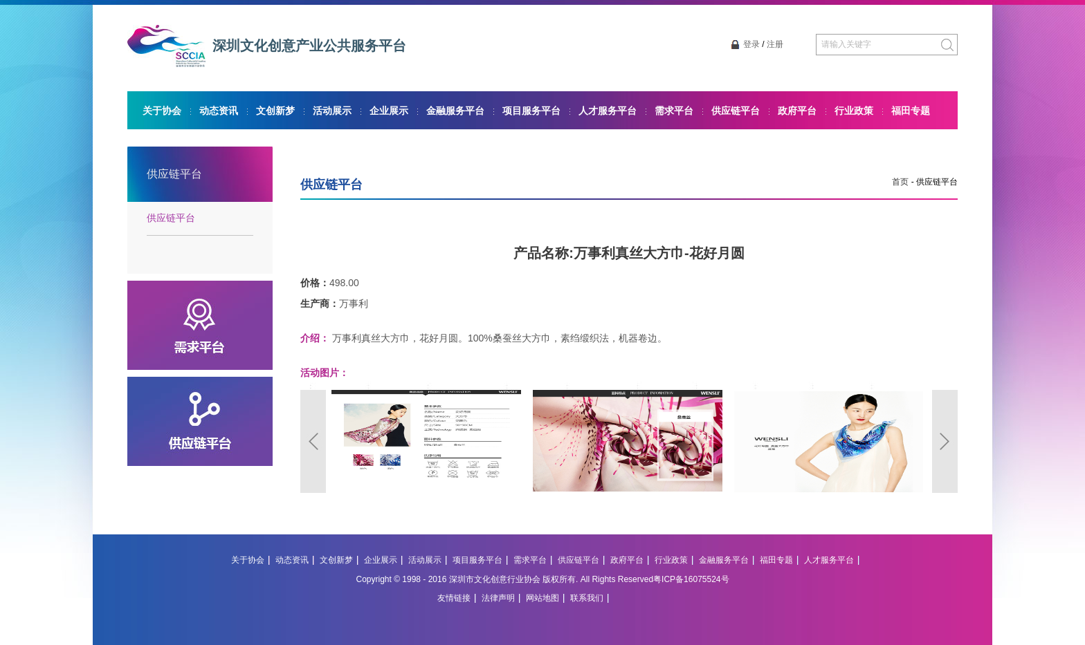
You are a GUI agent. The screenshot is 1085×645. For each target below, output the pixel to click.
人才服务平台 (607, 110)
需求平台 (674, 110)
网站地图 (542, 598)
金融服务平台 (455, 110)
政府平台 (797, 110)
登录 (751, 44)
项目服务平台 (531, 110)
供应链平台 (735, 110)
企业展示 (389, 110)
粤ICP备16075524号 (691, 579)
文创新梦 (275, 110)
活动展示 (332, 110)
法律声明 (498, 598)
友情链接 (454, 598)
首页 (900, 182)
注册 (775, 44)
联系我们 (586, 598)
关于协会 (162, 110)
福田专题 (910, 110)
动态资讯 (218, 110)
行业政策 (854, 110)
